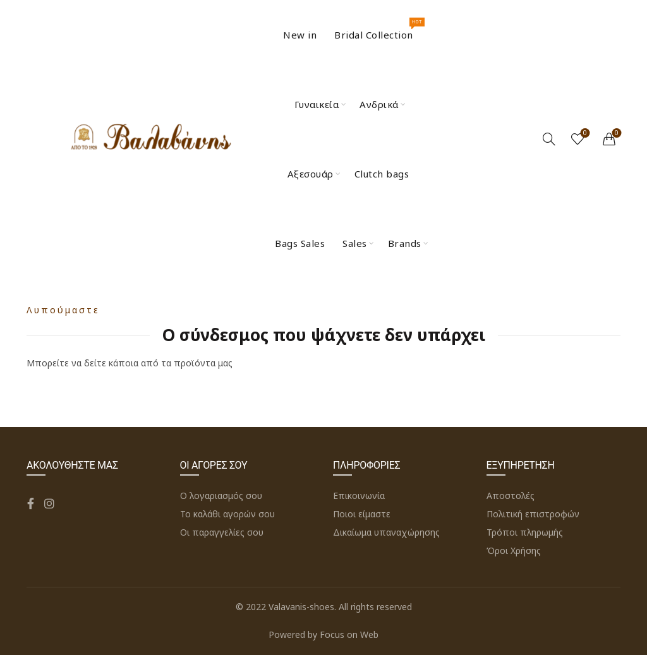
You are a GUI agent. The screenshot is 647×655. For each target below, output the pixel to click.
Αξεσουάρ (310, 173)
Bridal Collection (377, 29)
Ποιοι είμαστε (361, 514)
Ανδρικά (379, 104)
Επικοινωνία (359, 496)
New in (300, 34)
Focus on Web (349, 634)
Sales (354, 243)
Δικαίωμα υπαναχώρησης (386, 532)
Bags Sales (300, 243)
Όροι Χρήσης (514, 550)
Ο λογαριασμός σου (221, 496)
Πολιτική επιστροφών (533, 514)
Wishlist (584, 133)
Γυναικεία (316, 104)
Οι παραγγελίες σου (221, 532)
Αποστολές (511, 496)
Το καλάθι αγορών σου (227, 514)
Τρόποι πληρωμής (525, 532)
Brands (404, 243)
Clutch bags (381, 173)
